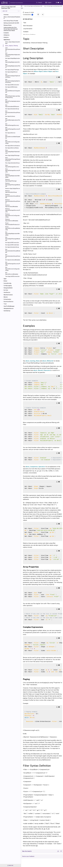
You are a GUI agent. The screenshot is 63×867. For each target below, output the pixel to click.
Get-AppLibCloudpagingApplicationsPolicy (12, 81)
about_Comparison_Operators (35, 466)
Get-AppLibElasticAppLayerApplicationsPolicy (12, 96)
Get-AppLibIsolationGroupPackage (12, 112)
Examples (6, 32)
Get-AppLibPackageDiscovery (12, 124)
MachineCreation (8, 294)
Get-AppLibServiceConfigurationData (12, 142)
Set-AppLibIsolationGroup (12, 247)
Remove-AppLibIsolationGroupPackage (12, 201)
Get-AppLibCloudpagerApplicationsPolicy (12, 76)
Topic (25, 22)
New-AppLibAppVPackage (12, 155)
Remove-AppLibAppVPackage (11, 180)
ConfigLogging (8, 285)
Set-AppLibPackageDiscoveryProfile (12, 264)
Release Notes (7, 25)
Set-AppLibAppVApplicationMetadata (12, 233)
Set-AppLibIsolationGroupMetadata (12, 251)
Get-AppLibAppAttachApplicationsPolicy (12, 54)
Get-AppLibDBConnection (12, 84)
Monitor (6, 297)
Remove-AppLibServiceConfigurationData (12, 215)
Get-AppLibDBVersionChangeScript (12, 91)
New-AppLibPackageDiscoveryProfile (12, 170)
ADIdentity (6, 35)
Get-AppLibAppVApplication (12, 58)
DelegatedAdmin (8, 288)
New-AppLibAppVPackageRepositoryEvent (12, 159)
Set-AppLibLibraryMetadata (12, 260)
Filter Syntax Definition (30, 34)
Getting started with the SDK (11, 23)
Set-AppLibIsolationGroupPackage (12, 256)
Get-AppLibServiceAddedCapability (12, 137)
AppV (5, 278)
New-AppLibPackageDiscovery (12, 166)
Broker (5, 281)
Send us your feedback (28, 856)
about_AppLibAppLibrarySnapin (12, 42)
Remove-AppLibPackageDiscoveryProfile (12, 210)
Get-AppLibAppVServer (11, 72)
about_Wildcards (47, 361)
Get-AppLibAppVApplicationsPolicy (12, 66)
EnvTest (6, 290)
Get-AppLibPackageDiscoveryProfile (12, 129)
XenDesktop (7, 310)
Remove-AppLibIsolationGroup (11, 191)
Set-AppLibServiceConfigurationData (12, 269)
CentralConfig (7, 283)
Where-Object (38, 71)
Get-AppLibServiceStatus (12, 148)
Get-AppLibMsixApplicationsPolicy (12, 120)
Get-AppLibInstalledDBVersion (12, 105)
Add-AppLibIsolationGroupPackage (12, 49)
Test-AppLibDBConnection (12, 276)
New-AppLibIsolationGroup (12, 163)
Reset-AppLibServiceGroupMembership (12, 228)
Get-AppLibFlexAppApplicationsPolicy (12, 101)
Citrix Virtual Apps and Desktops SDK (33, 6)
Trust (5, 304)
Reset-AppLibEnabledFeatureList (12, 223)
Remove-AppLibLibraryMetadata (11, 205)
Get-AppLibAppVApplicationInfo (12, 61)
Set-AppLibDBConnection (12, 242)
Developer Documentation (14, 2)
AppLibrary (7, 39)
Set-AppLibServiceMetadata (11, 273)
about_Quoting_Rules (33, 361)
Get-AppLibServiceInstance (12, 145)
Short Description (28, 25)
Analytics (6, 37)
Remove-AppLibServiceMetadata (11, 220)
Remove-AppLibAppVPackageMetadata (12, 185)
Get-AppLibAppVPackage (12, 69)
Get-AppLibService (10, 132)
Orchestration (7, 299)
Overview (6, 14)
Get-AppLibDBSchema (11, 87)
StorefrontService (8, 301)
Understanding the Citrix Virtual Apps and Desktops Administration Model (11, 29)
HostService (7, 292)
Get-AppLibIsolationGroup (12, 108)
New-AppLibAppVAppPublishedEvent (12, 152)
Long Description (28, 28)
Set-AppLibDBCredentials (12, 244)
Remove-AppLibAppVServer (12, 188)
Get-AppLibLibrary (10, 116)
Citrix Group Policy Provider (11, 20)
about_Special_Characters (42, 370)
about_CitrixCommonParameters (12, 17)
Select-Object (47, 71)
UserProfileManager (9, 306)
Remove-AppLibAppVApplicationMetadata (12, 176)
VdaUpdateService (8, 308)
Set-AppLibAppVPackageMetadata (12, 239)
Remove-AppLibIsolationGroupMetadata (12, 196)
